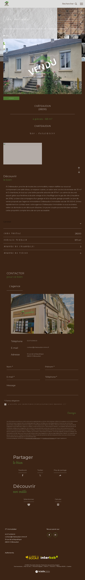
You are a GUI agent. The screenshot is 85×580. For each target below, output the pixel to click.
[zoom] (22, 144)
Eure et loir (41, 29)
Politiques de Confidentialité (32, 438)
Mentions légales (38, 568)
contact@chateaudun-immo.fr (38, 347)
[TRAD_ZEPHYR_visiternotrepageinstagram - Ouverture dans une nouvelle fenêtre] (55, 536)
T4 (67, 29)
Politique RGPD (61, 568)
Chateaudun (53, 29)
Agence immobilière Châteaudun (16, 29)
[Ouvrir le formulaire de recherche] (69, 4)
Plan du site (27, 568)
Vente (32, 29)
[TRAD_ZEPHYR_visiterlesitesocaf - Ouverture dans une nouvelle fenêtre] (32, 559)
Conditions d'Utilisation (49, 438)
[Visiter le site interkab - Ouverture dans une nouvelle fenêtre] (49, 558)
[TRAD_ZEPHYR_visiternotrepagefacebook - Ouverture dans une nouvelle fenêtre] (49, 536)
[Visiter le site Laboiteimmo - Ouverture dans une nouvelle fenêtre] (42, 572)
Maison (62, 29)
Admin (46, 568)
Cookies (69, 568)
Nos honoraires (18, 568)
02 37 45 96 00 (32, 341)
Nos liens (52, 568)
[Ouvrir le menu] (81, 4)
